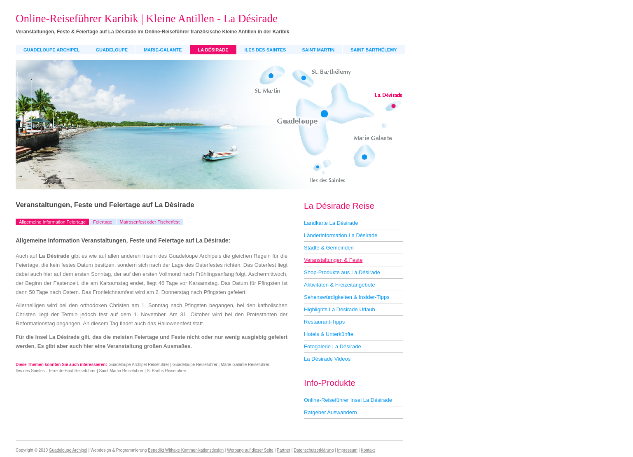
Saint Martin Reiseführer (121, 370)
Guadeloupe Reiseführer (195, 364)
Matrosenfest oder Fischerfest (150, 221)
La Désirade (213, 49)
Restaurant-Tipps (324, 322)
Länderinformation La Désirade (341, 235)
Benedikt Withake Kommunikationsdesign (186, 450)
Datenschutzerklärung (314, 450)
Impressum (347, 450)
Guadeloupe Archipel (51, 49)
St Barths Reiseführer (167, 370)
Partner (283, 450)
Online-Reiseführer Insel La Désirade (348, 400)
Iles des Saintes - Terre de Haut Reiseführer (56, 370)
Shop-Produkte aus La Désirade (342, 272)
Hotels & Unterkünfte (328, 334)
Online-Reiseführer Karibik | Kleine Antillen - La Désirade (147, 18)
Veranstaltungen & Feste (333, 260)
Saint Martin (318, 49)
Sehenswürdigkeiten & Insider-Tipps (347, 297)
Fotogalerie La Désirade (332, 346)
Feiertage (102, 221)
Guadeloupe (112, 49)
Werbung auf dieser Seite (250, 450)
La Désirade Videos (327, 359)
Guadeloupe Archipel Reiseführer (138, 364)
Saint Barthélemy (373, 49)
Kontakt (368, 450)
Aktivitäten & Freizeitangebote (339, 285)
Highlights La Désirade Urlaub (339, 309)
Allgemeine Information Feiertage (52, 221)
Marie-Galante (163, 49)
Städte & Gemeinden (329, 248)
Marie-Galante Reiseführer (245, 364)
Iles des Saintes (265, 49)
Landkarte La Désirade (331, 223)
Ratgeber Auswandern (330, 412)
